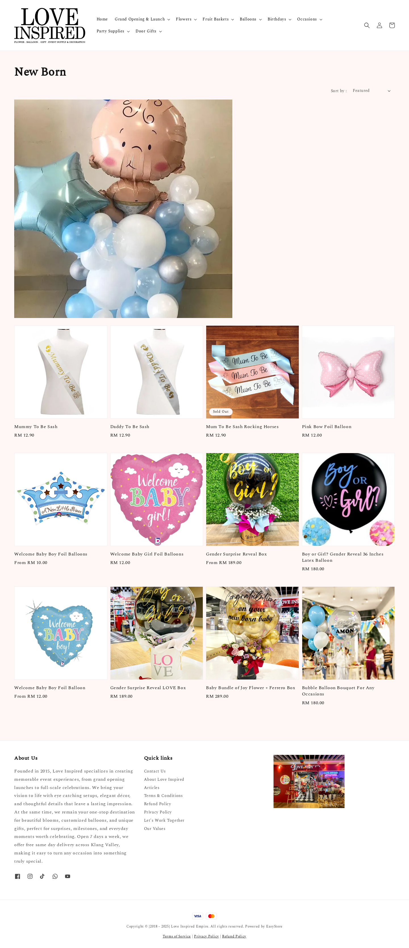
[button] (367, 25)
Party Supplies (110, 31)
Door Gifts (145, 31)
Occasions (307, 19)
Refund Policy (157, 804)
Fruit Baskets (216, 19)
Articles (152, 788)
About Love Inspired (164, 779)
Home (102, 19)
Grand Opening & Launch (140, 19)
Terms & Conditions (163, 796)
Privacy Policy (158, 812)
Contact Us (155, 771)
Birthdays (277, 19)
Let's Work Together (164, 820)
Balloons (248, 19)
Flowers (183, 19)
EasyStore (274, 926)
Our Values (155, 829)
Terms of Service (177, 936)
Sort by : (339, 91)
